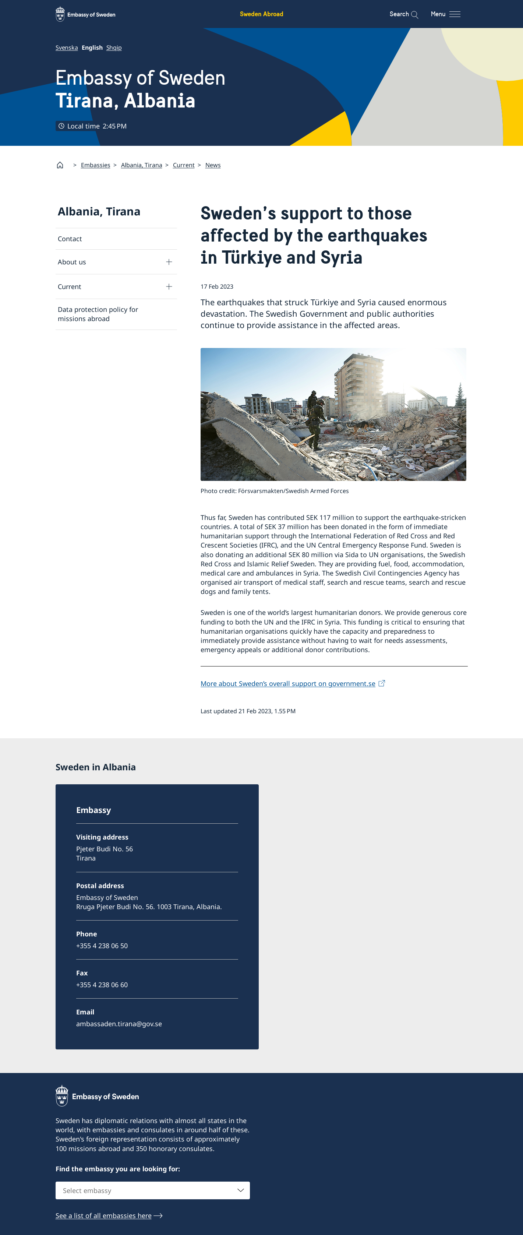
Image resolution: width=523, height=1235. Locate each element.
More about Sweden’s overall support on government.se (288, 683)
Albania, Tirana (141, 165)
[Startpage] (63, 165)
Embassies (95, 165)
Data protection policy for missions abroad (98, 314)
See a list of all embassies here (104, 1215)
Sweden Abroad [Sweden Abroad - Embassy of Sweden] (261, 14)
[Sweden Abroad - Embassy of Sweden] (92, 14)
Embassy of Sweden (141, 89)
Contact (70, 238)
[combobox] (153, 1190)
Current (184, 165)
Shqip (113, 47)
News (213, 165)
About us (72, 261)
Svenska (67, 47)
